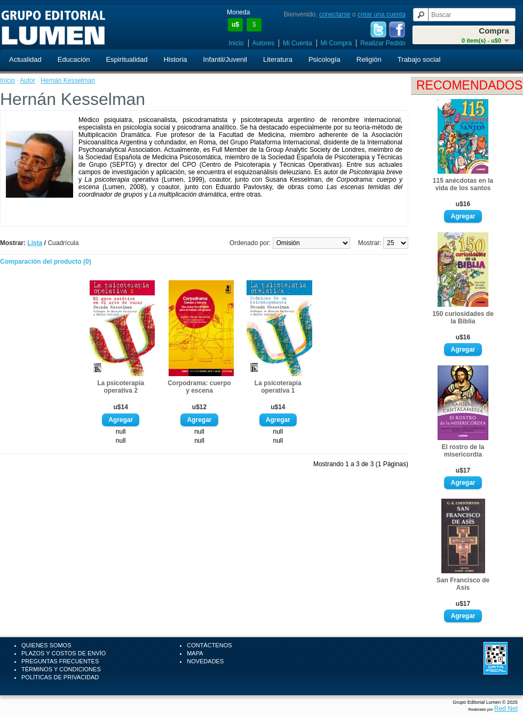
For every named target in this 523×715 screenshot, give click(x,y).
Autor (27, 80)
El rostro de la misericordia (462, 450)
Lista (34, 243)
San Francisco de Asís (463, 583)
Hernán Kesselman (68, 80)
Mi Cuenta (297, 43)
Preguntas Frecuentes (60, 661)
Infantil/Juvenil (225, 59)
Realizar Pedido (383, 43)
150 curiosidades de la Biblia (463, 317)
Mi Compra (336, 43)
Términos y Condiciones (61, 669)
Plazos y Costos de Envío (63, 653)
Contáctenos (209, 645)
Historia (175, 59)
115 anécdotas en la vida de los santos (463, 184)
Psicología (324, 59)
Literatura (277, 59)
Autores (263, 43)
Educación (74, 59)
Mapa (195, 653)
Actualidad (25, 59)
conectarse (335, 14)
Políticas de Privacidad (60, 677)
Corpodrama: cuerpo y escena (199, 386)
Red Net (506, 708)
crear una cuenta (382, 14)
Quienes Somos (46, 645)
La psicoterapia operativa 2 (120, 386)
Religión (369, 59)
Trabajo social (419, 59)
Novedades (205, 661)
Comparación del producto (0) (45, 261)
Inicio (236, 43)
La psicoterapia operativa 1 (278, 386)
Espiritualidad (126, 59)
